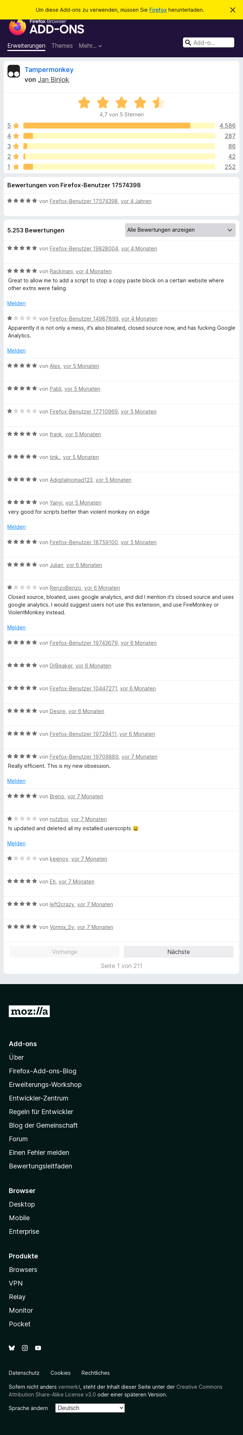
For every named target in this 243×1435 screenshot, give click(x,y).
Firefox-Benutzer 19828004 (84, 248)
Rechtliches (96, 1373)
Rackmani (61, 271)
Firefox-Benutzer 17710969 (84, 411)
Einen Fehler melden (39, 1152)
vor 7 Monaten (139, 756)
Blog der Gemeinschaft (43, 1125)
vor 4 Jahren (136, 201)
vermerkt (69, 1387)
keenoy (59, 859)
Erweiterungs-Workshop (45, 1084)
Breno (57, 796)
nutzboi (59, 819)
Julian (56, 565)
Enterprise (24, 1231)
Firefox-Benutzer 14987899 (84, 318)
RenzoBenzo (65, 588)
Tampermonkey (49, 69)
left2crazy (62, 904)
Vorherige (64, 951)
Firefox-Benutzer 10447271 (83, 688)
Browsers (23, 1269)
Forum (18, 1139)
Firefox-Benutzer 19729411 (83, 734)
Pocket (20, 1324)
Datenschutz (24, 1373)
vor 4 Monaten (139, 248)
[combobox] (208, 42)
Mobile (19, 1218)
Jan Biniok (53, 79)
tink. (55, 457)
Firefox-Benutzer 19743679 (84, 643)
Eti (53, 881)
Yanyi (56, 502)
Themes (62, 45)
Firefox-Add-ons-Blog (42, 1071)
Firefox (158, 10)
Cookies (61, 1373)
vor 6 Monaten (84, 565)
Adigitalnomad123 (71, 480)
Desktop (22, 1204)
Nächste (178, 951)
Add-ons (23, 1044)
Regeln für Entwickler (41, 1112)
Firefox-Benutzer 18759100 (84, 542)
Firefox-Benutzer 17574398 (84, 201)
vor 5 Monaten (81, 366)
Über (16, 1057)
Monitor (21, 1310)
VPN (16, 1283)
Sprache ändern (28, 1408)
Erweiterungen (26, 45)
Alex (55, 366)
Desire (58, 711)
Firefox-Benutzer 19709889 (84, 756)
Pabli (55, 389)
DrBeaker (61, 665)
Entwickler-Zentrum (38, 1098)
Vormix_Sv (62, 927)
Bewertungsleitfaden (40, 1166)
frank (56, 434)
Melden (16, 303)
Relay (17, 1297)
